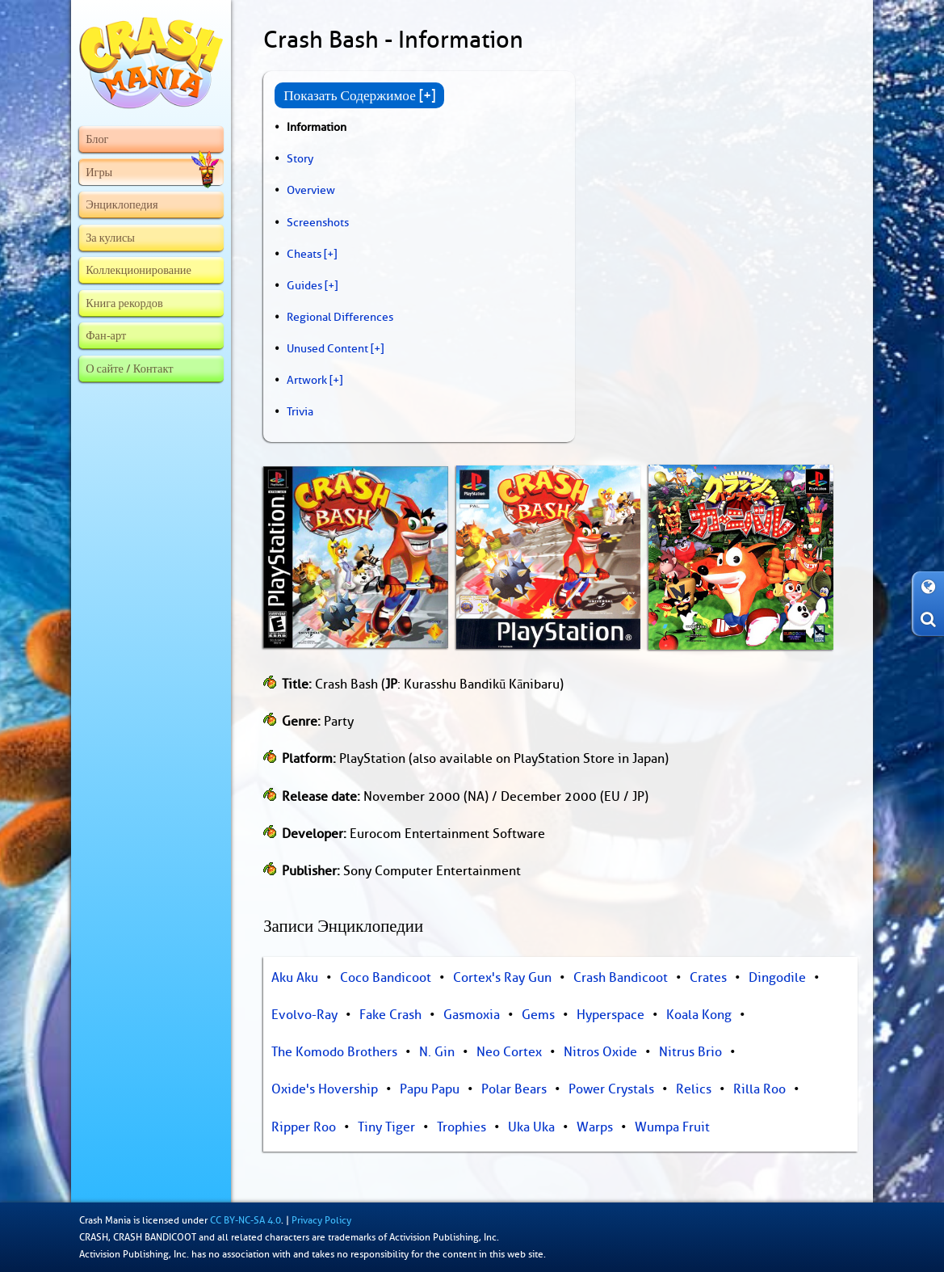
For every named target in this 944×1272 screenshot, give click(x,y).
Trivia (300, 411)
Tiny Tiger (386, 1127)
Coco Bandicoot (385, 978)
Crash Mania (105, 1220)
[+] (330, 253)
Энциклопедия (122, 204)
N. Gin (437, 1052)
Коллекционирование (138, 270)
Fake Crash (390, 1015)
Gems (538, 1015)
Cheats (304, 253)
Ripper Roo (303, 1127)
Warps (595, 1127)
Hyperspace (610, 1015)
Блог (97, 139)
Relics (693, 1089)
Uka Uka (531, 1127)
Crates (708, 978)
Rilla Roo (759, 1089)
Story (300, 158)
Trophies (461, 1127)
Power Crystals (611, 1089)
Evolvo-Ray (304, 1015)
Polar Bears (514, 1089)
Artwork (307, 380)
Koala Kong (699, 1015)
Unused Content (327, 348)
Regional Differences (340, 317)
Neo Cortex (509, 1052)
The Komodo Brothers (334, 1052)
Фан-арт (106, 335)
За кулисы (110, 237)
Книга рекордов (124, 303)
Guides (304, 285)
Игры (152, 172)
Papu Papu (429, 1089)
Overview (311, 190)
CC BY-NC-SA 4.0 (245, 1220)
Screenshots (318, 222)
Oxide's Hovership (324, 1089)
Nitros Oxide (600, 1052)
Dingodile (777, 978)
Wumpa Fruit (672, 1127)
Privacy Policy (321, 1220)
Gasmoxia (471, 1015)
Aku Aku (294, 978)
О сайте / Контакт (129, 368)
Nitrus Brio (690, 1052)
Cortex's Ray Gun (502, 978)
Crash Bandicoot (620, 978)
